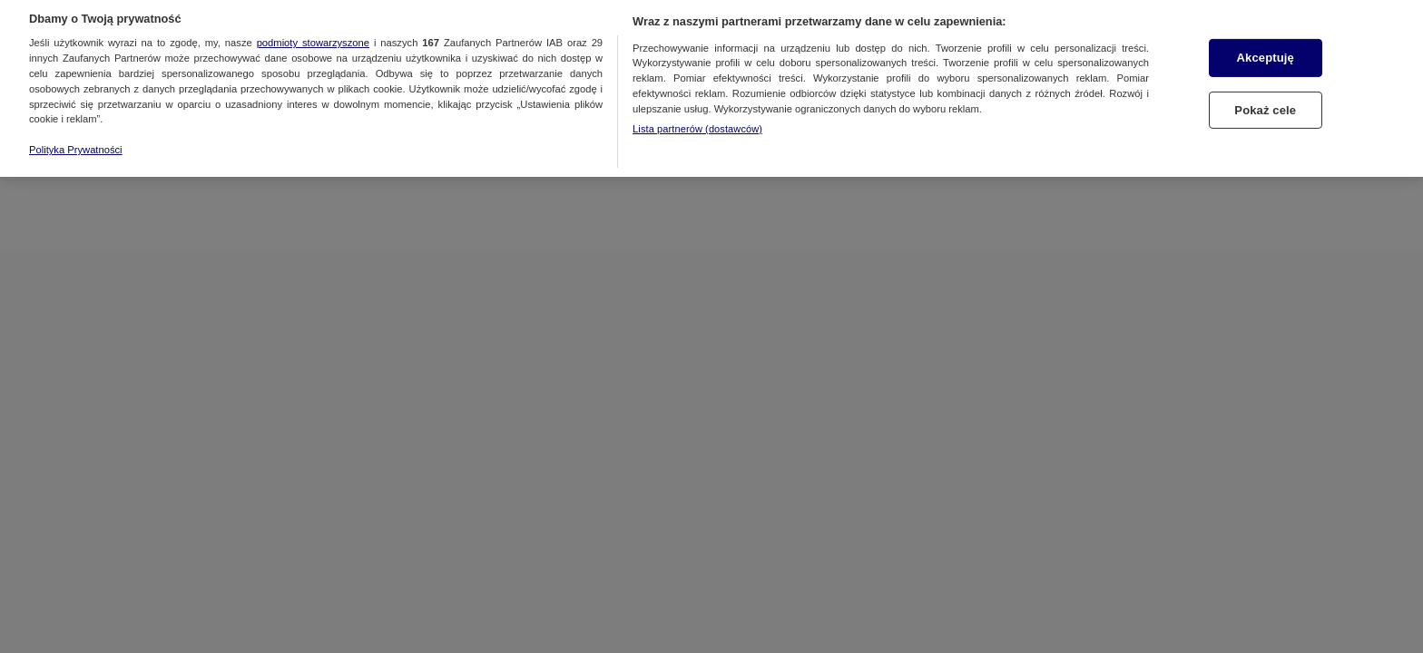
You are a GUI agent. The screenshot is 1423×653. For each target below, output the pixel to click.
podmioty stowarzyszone (313, 34)
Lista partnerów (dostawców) (697, 119)
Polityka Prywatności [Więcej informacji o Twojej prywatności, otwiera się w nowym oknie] (76, 140)
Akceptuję (1265, 48)
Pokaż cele (1265, 101)
